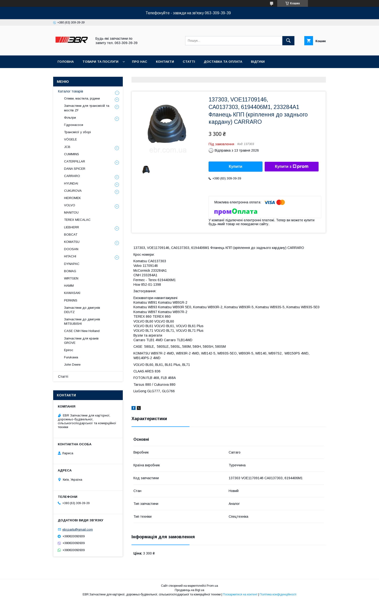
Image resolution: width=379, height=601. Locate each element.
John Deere (72, 364)
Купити (235, 166)
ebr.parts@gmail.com (77, 529)
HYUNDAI (71, 183)
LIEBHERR (71, 227)
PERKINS (70, 300)
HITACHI (70, 256)
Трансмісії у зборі (77, 132)
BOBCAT (70, 234)
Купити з (291, 166)
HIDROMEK (72, 198)
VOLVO (69, 205)
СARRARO (72, 176)
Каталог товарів (70, 91)
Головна (66, 61)
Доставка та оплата (223, 61)
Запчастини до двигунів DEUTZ (82, 310)
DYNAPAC (72, 264)
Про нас (139, 61)
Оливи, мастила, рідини (82, 98)
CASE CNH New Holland (82, 331)
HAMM (69, 285)
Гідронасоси (73, 125)
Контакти (165, 61)
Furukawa (71, 357)
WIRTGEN (71, 278)
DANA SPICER (74, 168)
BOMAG (70, 271)
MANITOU (71, 212)
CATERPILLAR (74, 161)
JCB (67, 147)
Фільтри (70, 117)
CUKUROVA (73, 191)
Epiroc (68, 350)
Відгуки (258, 61)
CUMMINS (71, 154)
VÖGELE (70, 139)
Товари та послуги (100, 61)
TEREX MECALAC (77, 220)
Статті (189, 61)
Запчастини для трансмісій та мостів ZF (86, 108)
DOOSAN (71, 249)
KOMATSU (72, 242)
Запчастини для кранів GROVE (81, 341)
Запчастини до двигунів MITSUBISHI (82, 321)
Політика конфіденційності (278, 594)
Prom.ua (212, 585)
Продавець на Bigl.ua (189, 590)
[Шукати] (288, 40)
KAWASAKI (72, 293)
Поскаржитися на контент (240, 594)
